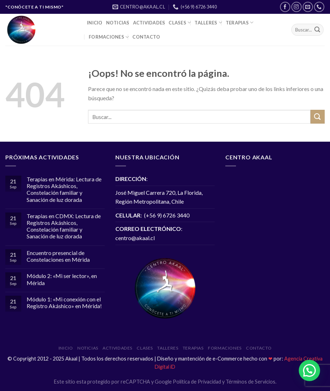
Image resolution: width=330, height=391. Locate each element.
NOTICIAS (118, 23)
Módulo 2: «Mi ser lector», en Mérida (62, 279)
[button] (309, 370)
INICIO (95, 23)
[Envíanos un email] (308, 7)
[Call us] (319, 7)
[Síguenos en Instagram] (296, 7)
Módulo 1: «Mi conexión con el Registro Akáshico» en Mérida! (64, 302)
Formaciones (109, 37)
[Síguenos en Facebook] (285, 7)
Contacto (146, 37)
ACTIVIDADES (149, 23)
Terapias (240, 22)
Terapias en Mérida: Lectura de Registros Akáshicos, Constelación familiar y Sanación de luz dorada (64, 189)
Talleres (208, 22)
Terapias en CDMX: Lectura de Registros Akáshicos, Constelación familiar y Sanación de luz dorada (64, 226)
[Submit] (317, 30)
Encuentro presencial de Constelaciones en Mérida (58, 256)
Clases (180, 22)
